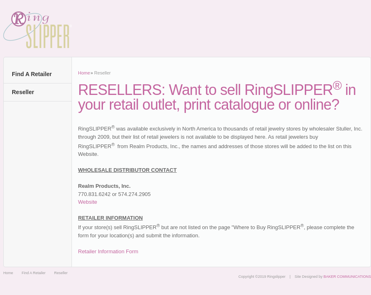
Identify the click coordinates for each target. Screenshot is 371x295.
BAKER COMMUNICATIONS (347, 277)
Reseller (23, 92)
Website (87, 202)
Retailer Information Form (108, 251)
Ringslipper (37, 29)
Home (84, 72)
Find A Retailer (32, 74)
